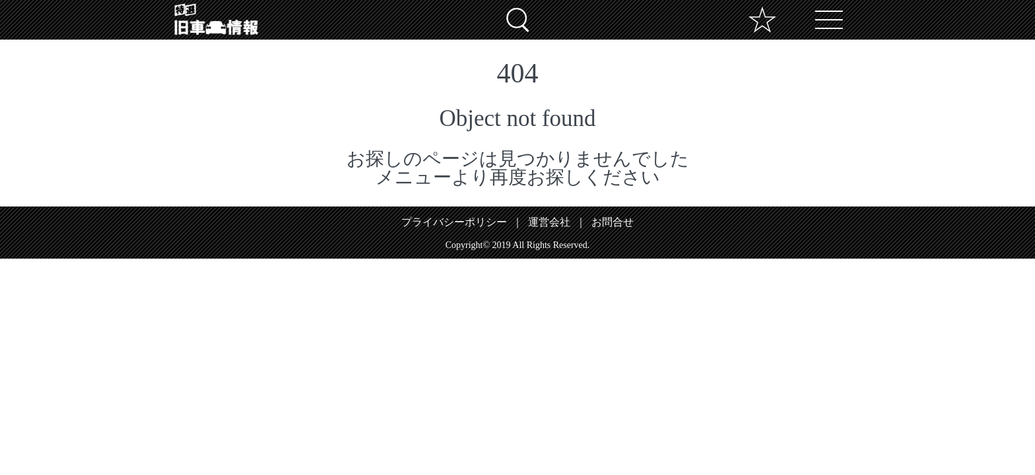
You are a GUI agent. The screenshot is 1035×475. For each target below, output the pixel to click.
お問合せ (612, 222)
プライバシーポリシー (454, 222)
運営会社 (549, 222)
